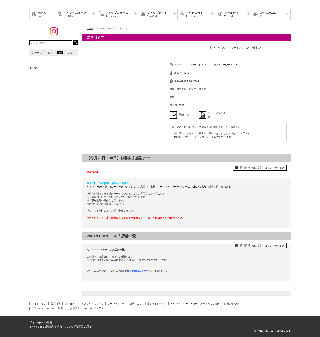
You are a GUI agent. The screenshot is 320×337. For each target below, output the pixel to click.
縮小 (50, 52)
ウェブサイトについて (91, 303)
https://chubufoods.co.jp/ (187, 80)
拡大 (69, 52)
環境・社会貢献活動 (69, 308)
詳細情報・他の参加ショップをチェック (262, 167)
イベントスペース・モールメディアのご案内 (195, 303)
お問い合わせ (231, 303)
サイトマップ (39, 303)
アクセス (69, 303)
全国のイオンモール (43, 308)
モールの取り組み (94, 308)
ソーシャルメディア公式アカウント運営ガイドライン (137, 303)
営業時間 (55, 303)
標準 (60, 52)
